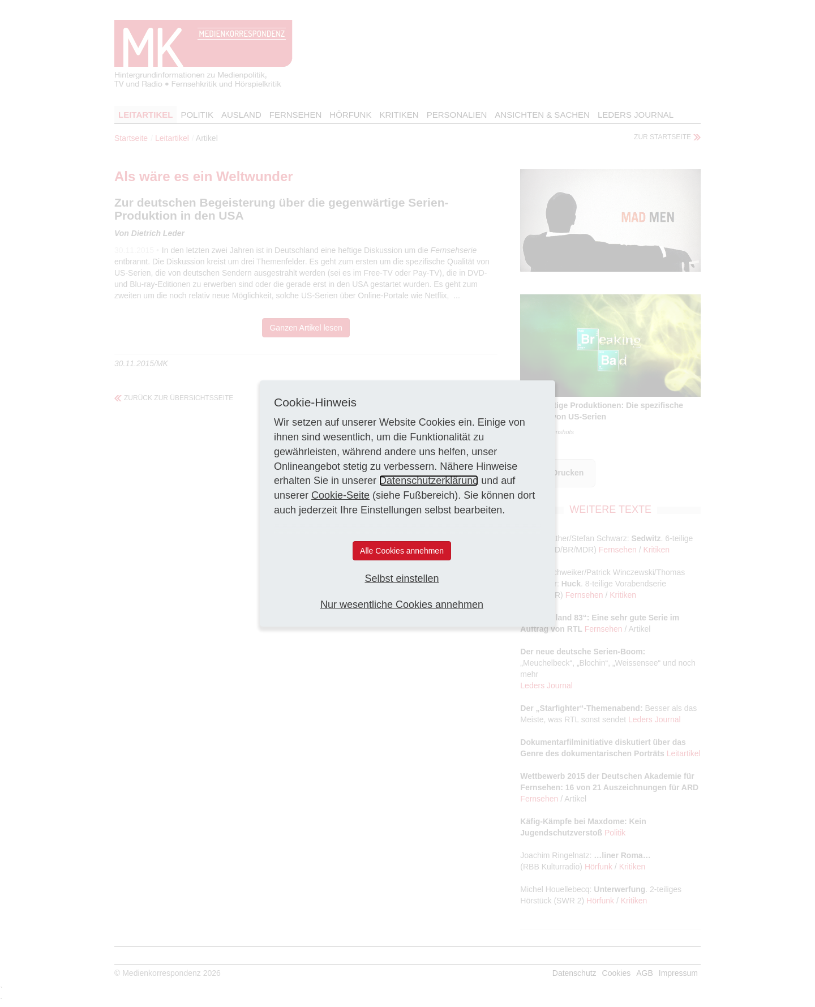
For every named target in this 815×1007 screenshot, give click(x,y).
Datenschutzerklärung (428, 480)
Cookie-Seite (340, 495)
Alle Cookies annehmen (402, 550)
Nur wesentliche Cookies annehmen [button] (401, 604)
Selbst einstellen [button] (401, 578)
